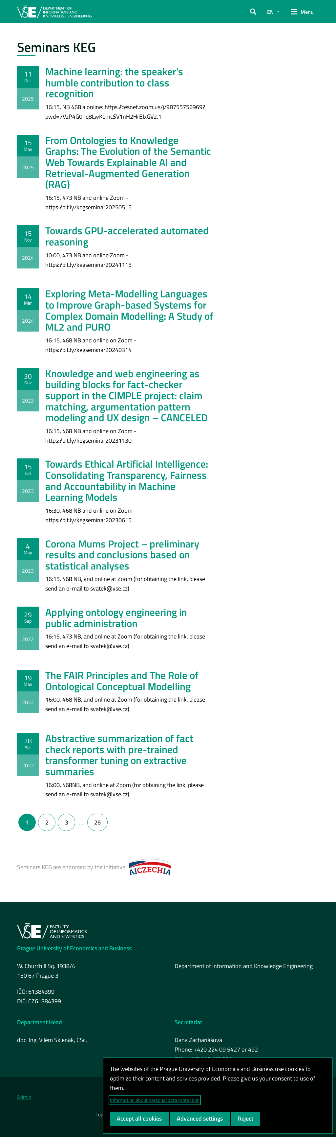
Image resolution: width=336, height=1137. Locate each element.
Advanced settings (200, 1118)
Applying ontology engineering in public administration (116, 617)
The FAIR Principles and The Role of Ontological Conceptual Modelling (122, 680)
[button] (253, 11)
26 (97, 822)
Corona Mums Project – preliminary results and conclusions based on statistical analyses (122, 554)
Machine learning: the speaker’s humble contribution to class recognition (114, 82)
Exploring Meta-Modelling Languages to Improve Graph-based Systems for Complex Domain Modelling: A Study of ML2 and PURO (129, 310)
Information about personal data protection (155, 1100)
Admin (24, 1097)
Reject (245, 1118)
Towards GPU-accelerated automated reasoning (127, 236)
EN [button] (270, 12)
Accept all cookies (139, 1118)
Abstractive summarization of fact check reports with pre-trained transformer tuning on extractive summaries (119, 755)
